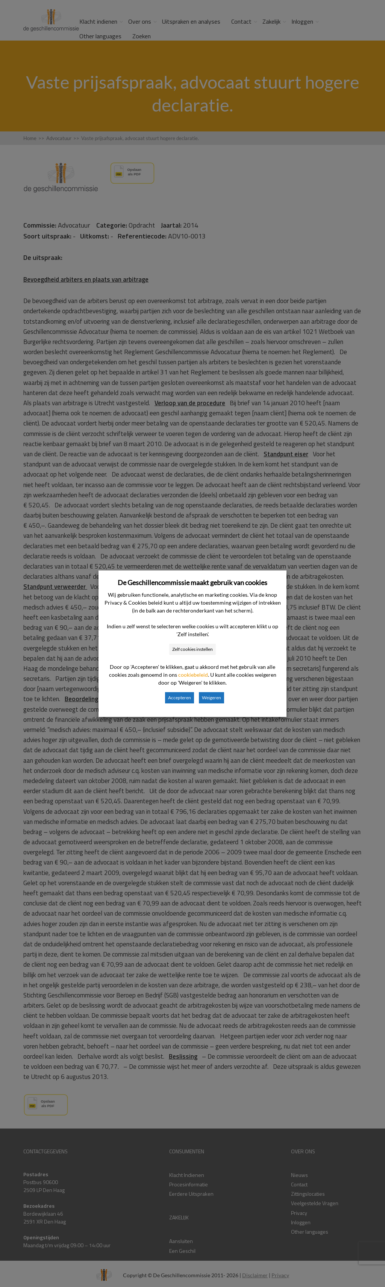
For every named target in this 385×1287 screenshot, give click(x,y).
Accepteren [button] (179, 697)
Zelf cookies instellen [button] (192, 649)
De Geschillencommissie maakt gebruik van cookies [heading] (192, 582)
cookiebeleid (193, 674)
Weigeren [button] (211, 697)
